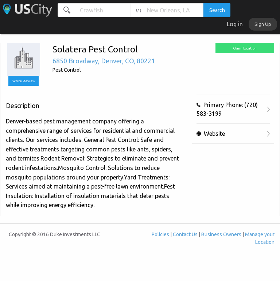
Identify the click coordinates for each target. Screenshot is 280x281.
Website (211, 133)
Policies (160, 234)
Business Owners (221, 234)
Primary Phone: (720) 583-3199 (227, 109)
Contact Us (185, 234)
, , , (103, 60)
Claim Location (245, 48)
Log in (235, 24)
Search (217, 10)
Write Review (23, 81)
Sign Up (262, 24)
